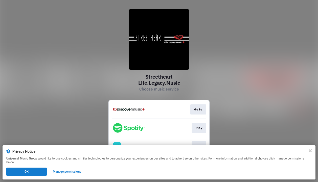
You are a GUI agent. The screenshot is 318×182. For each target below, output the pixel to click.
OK (27, 171)
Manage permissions (67, 171)
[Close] (310, 151)
